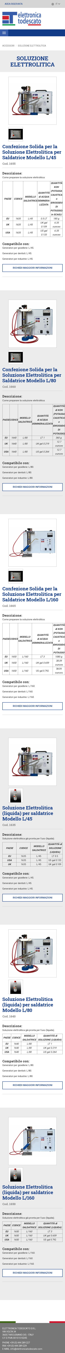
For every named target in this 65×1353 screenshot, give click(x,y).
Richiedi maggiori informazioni (32, 267)
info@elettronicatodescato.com (26, 1349)
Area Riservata (14, 4)
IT (56, 4)
